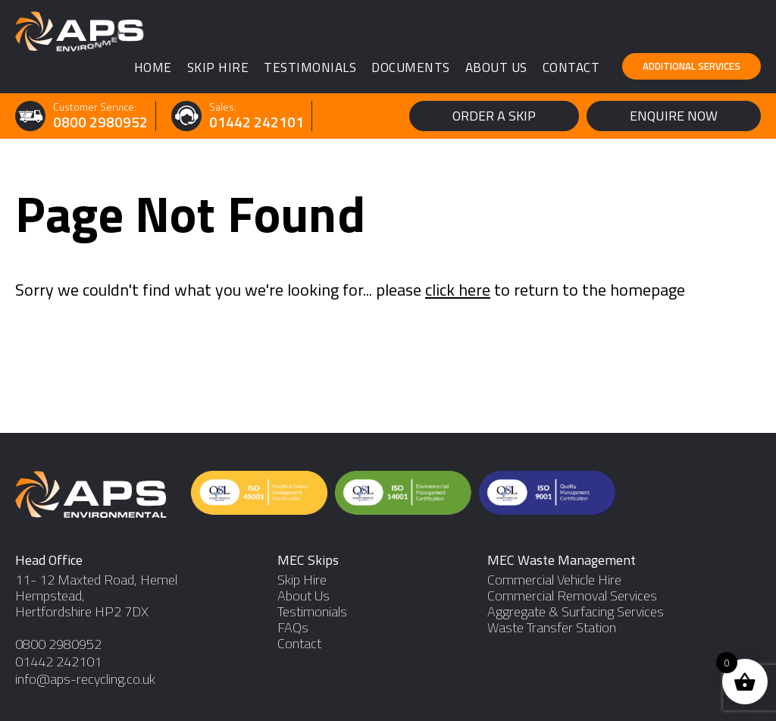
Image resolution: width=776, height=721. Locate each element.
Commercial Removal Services (572, 595)
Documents (410, 67)
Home (153, 67)
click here (457, 290)
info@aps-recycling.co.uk (85, 679)
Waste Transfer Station (551, 627)
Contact (571, 67)
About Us (496, 67)
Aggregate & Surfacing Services (575, 611)
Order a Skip (494, 115)
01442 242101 (256, 122)
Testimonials (310, 67)
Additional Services (691, 66)
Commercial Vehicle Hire (554, 580)
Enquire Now (674, 115)
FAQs (292, 627)
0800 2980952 (100, 122)
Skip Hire (218, 67)
